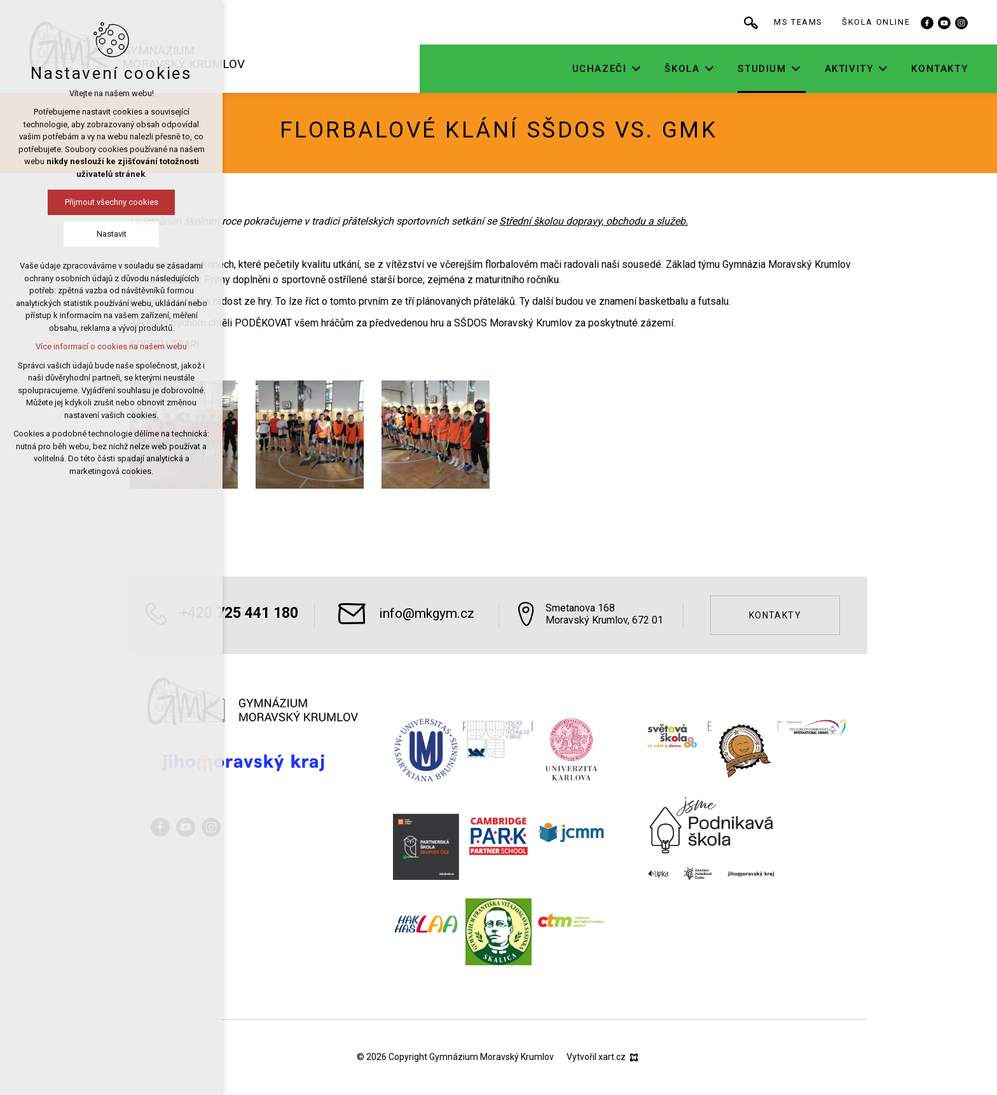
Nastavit (112, 234)
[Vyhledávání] (779, 22)
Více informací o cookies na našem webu (111, 346)
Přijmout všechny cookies (111, 202)
